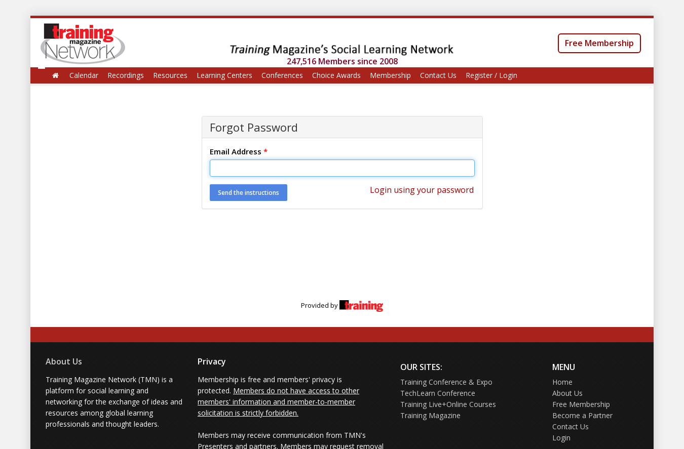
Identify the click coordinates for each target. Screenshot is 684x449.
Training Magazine (430, 415)
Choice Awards (336, 75)
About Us (64, 361)
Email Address (239, 151)
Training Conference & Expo (446, 382)
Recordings (125, 75)
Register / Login (491, 75)
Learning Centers (224, 75)
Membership (390, 75)
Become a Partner (582, 415)
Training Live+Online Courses (448, 404)
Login (561, 437)
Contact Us (438, 75)
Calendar (83, 75)
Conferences (282, 75)
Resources (170, 75)
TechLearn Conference (437, 393)
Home (562, 382)
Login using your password (422, 189)
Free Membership (599, 43)
